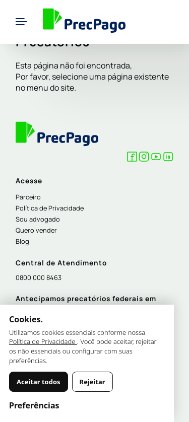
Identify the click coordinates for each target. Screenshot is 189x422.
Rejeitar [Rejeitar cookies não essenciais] (92, 381)
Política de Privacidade (50, 208)
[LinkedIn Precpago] (168, 158)
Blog (22, 241)
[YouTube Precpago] (156, 158)
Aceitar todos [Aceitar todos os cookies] (38, 381)
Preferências (34, 405)
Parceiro (28, 196)
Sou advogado (38, 219)
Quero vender (36, 230)
